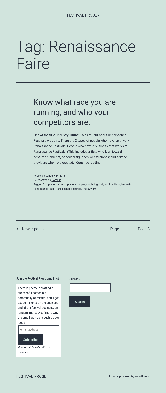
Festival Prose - (83, 15)
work (93, 188)
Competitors (50, 184)
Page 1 (116, 229)
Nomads (56, 180)
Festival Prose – (33, 376)
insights (103, 184)
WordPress (142, 376)
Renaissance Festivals (68, 188)
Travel (85, 188)
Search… (75, 279)
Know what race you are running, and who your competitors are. (75, 112)
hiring (94, 184)
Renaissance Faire (44, 188)
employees (84, 184)
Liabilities (114, 184)
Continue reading (88, 163)
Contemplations (67, 184)
